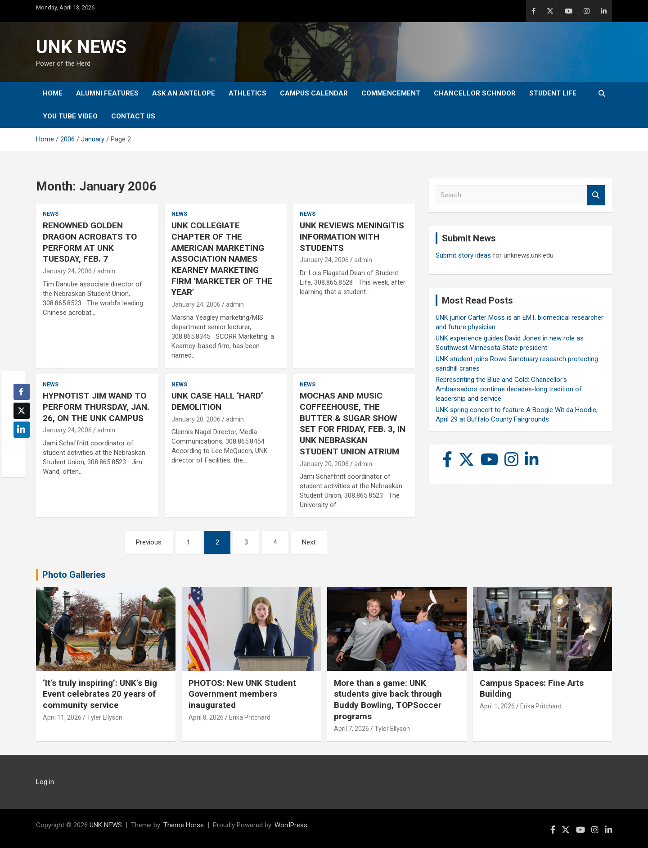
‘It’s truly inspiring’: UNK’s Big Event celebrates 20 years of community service (100, 694)
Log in (45, 782)
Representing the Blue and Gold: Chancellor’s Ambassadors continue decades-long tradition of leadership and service (509, 389)
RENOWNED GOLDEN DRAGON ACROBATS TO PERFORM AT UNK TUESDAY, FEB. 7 (90, 242)
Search (596, 195)
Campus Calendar (314, 93)
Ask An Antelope (183, 93)
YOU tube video (70, 116)
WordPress (290, 825)
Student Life (552, 93)
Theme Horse (183, 825)
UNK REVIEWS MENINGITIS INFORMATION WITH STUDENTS (352, 236)
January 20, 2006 (195, 419)
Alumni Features (107, 93)
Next (308, 542)
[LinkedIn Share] (22, 430)
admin (106, 271)
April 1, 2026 (497, 706)
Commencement (390, 93)
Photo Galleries (74, 574)
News (50, 214)
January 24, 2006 (67, 271)
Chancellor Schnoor (475, 93)
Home (53, 93)
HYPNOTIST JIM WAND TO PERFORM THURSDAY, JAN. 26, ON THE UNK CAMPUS (96, 406)
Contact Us (133, 116)
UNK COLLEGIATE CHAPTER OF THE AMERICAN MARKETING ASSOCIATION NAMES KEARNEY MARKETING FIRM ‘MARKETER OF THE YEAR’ (221, 258)
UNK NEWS (81, 47)
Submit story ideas (463, 255)
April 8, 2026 (206, 717)
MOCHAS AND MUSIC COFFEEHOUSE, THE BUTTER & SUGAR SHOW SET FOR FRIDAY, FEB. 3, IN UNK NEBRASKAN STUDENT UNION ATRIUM (352, 423)
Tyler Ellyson (104, 717)
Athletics (247, 93)
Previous (149, 542)
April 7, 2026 (351, 728)
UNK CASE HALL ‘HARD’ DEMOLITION (217, 401)
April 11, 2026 (62, 717)
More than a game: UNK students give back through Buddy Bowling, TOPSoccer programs (388, 699)
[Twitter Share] (22, 411)
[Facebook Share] (22, 392)
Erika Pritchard (249, 717)
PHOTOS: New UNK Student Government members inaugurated (242, 694)
